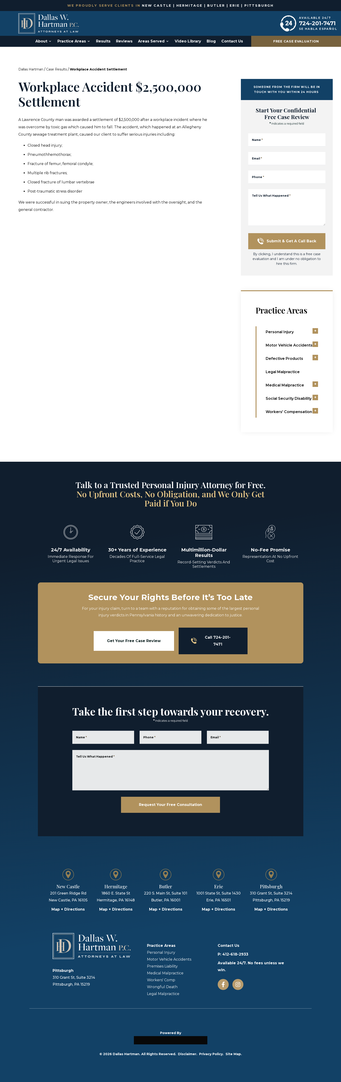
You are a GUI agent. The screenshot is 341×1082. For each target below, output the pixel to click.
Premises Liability (162, 966)
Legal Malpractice (163, 994)
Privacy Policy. (211, 1054)
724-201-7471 (317, 23)
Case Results (56, 69)
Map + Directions (68, 909)
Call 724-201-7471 (211, 640)
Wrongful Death (162, 987)
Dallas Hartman (30, 69)
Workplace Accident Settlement (98, 69)
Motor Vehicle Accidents (169, 959)
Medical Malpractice (165, 973)
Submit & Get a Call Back (286, 241)
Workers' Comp (161, 980)
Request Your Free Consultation (170, 804)
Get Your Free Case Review (134, 641)
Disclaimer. (187, 1054)
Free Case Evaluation (296, 41)
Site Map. (233, 1054)
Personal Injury (161, 952)
